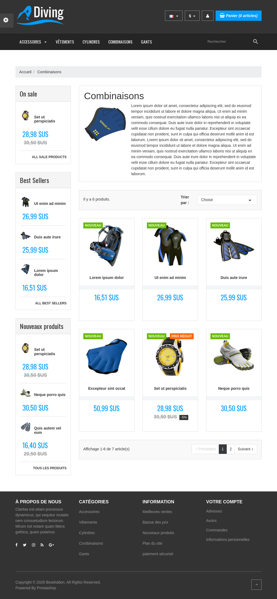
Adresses (214, 511)
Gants (146, 42)
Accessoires (33, 42)
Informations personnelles (227, 539)
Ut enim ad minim (50, 203)
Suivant (246, 449)
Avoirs (211, 520)
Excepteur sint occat (106, 388)
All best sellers (51, 303)
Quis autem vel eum (47, 430)
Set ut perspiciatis (44, 119)
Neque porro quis (49, 394)
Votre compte (224, 501)
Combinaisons (120, 42)
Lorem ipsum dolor (46, 272)
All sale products (49, 157)
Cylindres (91, 42)
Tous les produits (50, 468)
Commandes (216, 530)
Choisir (227, 200)
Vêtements (65, 42)
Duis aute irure (47, 237)
